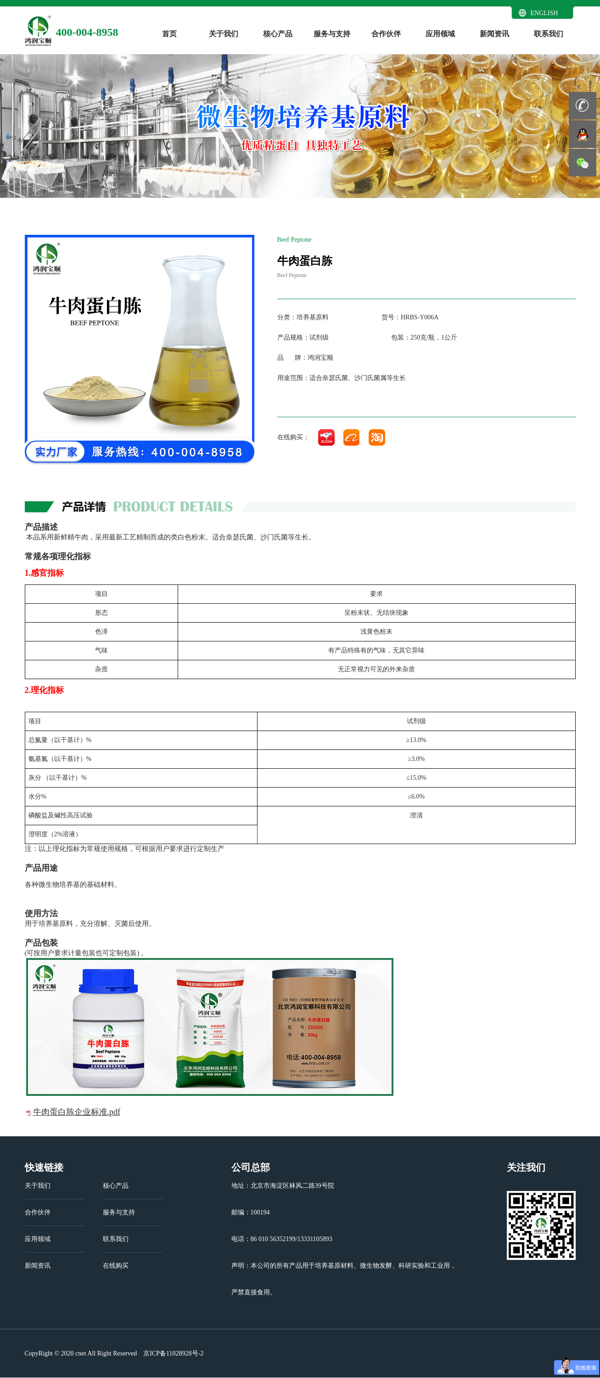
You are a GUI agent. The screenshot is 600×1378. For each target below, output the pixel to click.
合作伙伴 (386, 34)
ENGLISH (544, 13)
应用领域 (440, 34)
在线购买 (116, 1265)
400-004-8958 (87, 32)
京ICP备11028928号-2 (172, 1353)
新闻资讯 (494, 34)
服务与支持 (332, 34)
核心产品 (277, 34)
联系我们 (548, 34)
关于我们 (223, 34)
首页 (169, 34)
